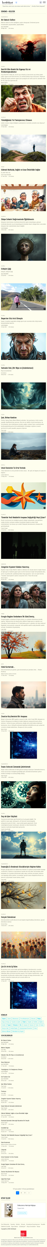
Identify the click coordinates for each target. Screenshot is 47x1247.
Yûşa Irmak (3, 430)
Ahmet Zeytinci (4, 82)
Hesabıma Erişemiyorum (33, 1224)
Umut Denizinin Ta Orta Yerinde (13, 468)
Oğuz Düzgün (4, 775)
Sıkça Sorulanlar (31, 1226)
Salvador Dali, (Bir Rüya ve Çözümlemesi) (17, 368)
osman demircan (5, 474)
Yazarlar (12, 1224)
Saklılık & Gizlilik (5, 1226)
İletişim (23, 1224)
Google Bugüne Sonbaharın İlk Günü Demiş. (18, 616)
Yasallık (43, 1224)
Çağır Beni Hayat (5, 1179)
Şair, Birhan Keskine (9, 417)
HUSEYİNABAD (4, 125)
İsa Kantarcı (3, 373)
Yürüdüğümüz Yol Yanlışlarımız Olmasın (16, 120)
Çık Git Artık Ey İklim (9, 966)
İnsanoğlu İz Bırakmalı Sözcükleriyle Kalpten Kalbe (21, 867)
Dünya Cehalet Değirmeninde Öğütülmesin (17, 219)
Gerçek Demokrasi (8, 917)
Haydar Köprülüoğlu (5, 829)
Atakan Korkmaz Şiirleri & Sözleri (8, 673)
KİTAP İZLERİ (5, 1198)
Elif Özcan (3, 1152)
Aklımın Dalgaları (5, 1048)
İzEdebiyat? (22, 1226)
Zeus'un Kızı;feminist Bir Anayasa (14, 716)
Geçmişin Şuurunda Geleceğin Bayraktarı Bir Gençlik (15, 1120)
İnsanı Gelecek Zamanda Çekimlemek (15, 767)
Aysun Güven (4, 729)
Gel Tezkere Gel (5, 1077)
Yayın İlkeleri (14, 1226)
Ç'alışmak (3, 1150)
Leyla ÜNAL (3, 629)
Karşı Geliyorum (5, 1062)
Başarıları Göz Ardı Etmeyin (12, 318)
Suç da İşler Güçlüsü (9, 816)
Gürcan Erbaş (4, 924)
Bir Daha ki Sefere (8, 20)
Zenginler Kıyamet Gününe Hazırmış (15, 567)
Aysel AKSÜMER (4, 26)
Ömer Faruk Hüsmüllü (6, 174)
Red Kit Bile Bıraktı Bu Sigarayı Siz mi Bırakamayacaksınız (15, 70)
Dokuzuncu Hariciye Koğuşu (27, 1205)
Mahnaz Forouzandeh (6, 1130)
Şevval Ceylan (4, 1122)
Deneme (4, 11)
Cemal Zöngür (4, 528)
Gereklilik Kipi (4, 1128)
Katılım (18, 1224)
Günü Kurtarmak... (8, 667)
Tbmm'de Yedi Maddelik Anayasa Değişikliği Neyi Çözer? (23, 517)
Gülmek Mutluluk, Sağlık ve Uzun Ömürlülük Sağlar (20, 170)
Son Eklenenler (5, 1224)
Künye (38, 1226)
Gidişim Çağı (6, 269)
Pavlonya (3, 1091)
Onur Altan (3, 1049)
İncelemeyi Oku (22, 1213)
